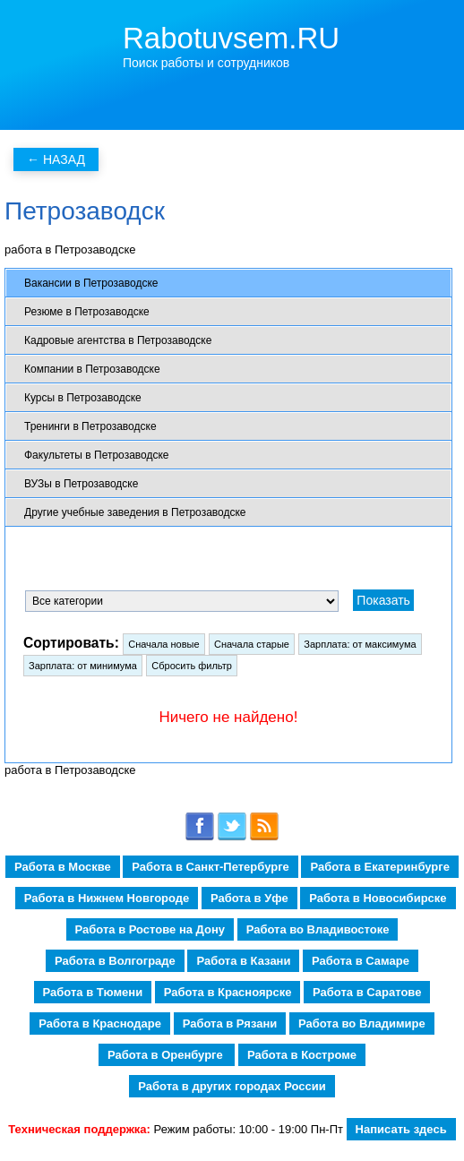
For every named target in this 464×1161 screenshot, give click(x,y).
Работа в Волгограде (115, 961)
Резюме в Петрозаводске (87, 311)
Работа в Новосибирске (377, 898)
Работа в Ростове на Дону (150, 929)
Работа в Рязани (230, 1023)
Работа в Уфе (249, 898)
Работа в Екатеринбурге (379, 866)
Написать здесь (401, 1129)
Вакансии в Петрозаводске (91, 283)
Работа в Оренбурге (166, 1055)
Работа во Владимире (361, 1023)
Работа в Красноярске (228, 992)
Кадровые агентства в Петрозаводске (117, 340)
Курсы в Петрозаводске (83, 397)
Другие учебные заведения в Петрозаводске (135, 512)
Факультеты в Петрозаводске (96, 455)
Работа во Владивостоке (318, 929)
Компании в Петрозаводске (92, 369)
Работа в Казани (243, 961)
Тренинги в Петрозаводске (90, 426)
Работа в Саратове (367, 992)
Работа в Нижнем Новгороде (107, 898)
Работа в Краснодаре (100, 1023)
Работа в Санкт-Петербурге (210, 866)
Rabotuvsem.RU (231, 38)
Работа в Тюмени (93, 992)
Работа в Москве (62, 866)
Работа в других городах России (231, 1086)
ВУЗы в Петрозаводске (81, 483)
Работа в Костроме (302, 1055)
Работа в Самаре (360, 961)
